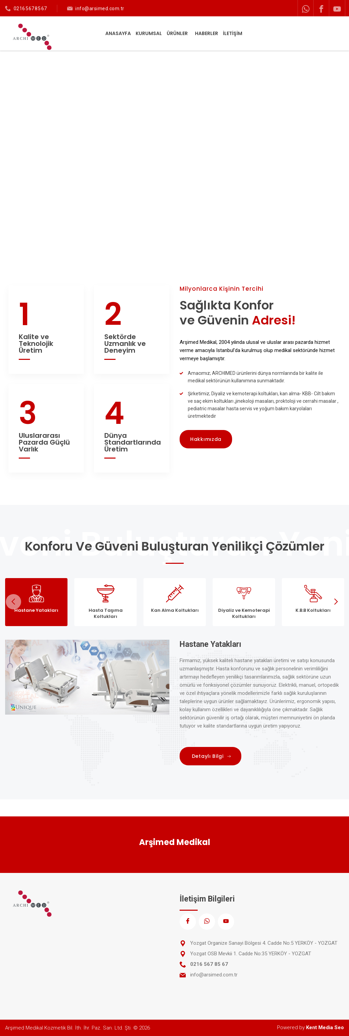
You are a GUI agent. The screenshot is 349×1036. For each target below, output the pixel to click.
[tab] (36, 602)
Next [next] (335, 601)
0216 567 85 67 (30, 8)
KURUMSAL (149, 33)
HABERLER (206, 33)
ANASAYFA (118, 33)
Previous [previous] (13, 601)
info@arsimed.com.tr (99, 8)
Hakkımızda (206, 439)
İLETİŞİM (232, 33)
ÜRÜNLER (178, 33)
